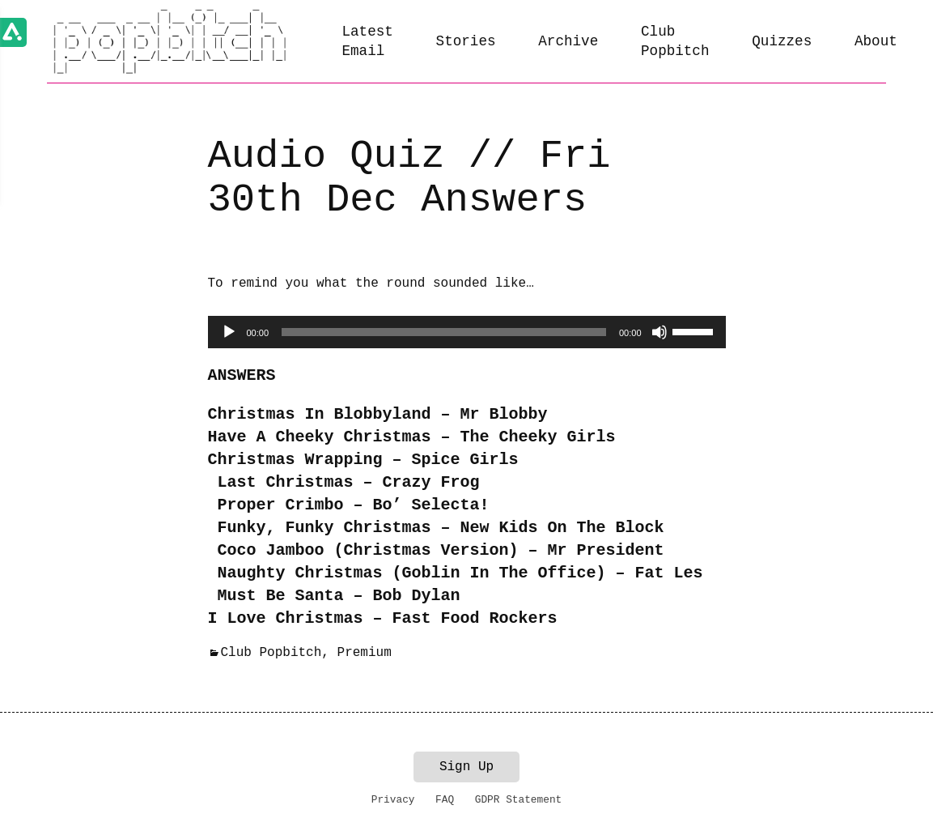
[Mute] (659, 332)
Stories (466, 41)
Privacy (393, 800)
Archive (568, 41)
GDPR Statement (518, 800)
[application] (467, 332)
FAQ (444, 800)
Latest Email (366, 41)
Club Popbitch (675, 41)
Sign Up (466, 767)
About (876, 41)
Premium (364, 652)
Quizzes (782, 41)
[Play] (229, 332)
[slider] (444, 332)
